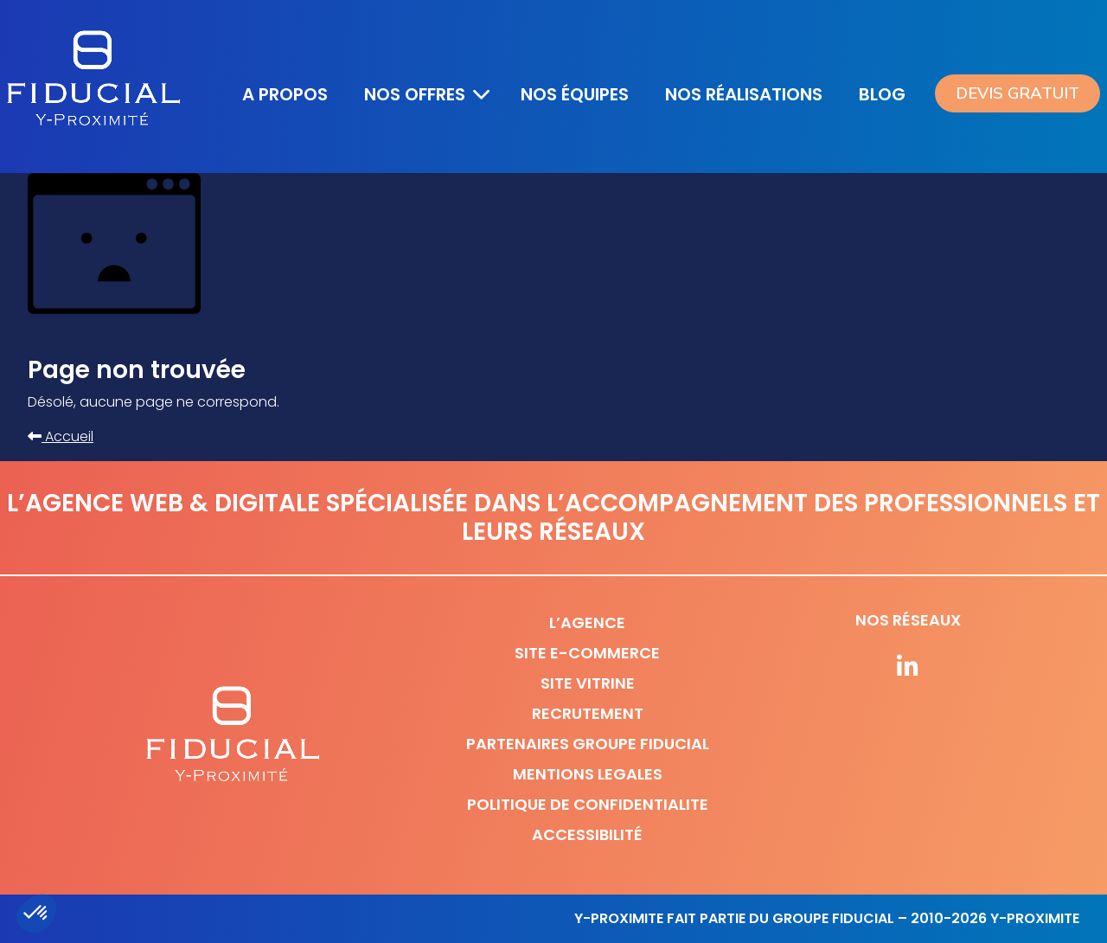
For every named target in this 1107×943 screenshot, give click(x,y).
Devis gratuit (1017, 93)
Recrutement (587, 713)
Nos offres (414, 94)
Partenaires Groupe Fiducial (587, 743)
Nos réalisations (743, 94)
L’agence (587, 622)
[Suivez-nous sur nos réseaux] (908, 668)
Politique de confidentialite (587, 804)
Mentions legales (587, 774)
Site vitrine (588, 683)
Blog (882, 94)
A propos (285, 94)
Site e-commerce (587, 653)
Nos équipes (575, 94)
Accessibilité (587, 834)
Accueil (60, 436)
